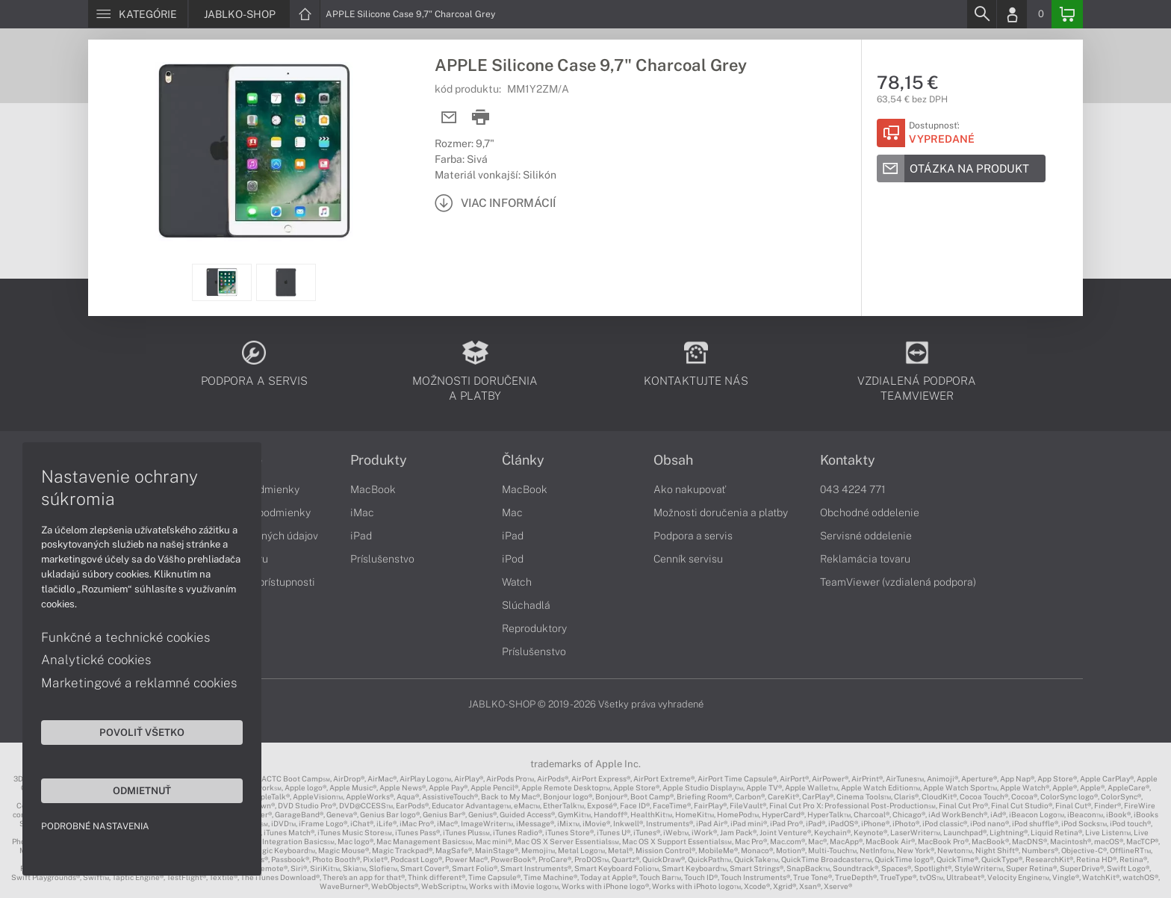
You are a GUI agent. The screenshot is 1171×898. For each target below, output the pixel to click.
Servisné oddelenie (866, 536)
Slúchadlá (526, 605)
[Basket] (1067, 14)
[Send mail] (449, 117)
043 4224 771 (853, 489)
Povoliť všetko (141, 732)
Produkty (378, 460)
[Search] (981, 14)
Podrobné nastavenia (95, 826)
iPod (513, 559)
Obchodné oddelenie (869, 512)
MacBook (373, 489)
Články (523, 460)
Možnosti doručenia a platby (720, 512)
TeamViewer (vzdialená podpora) (898, 582)
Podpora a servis (693, 536)
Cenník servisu (688, 559)
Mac (512, 512)
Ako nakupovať (689, 489)
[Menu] (137, 14)
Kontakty (847, 460)
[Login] (1012, 14)
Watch (517, 582)
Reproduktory (534, 628)
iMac (362, 512)
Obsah (673, 460)
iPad (361, 536)
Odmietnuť (142, 790)
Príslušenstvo (382, 559)
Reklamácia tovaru (865, 559)
